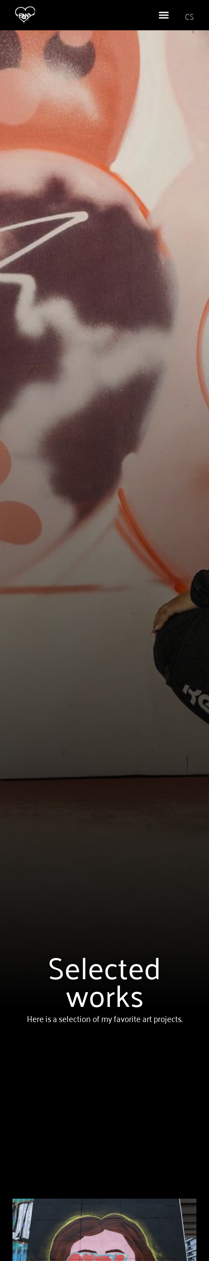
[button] (163, 15)
